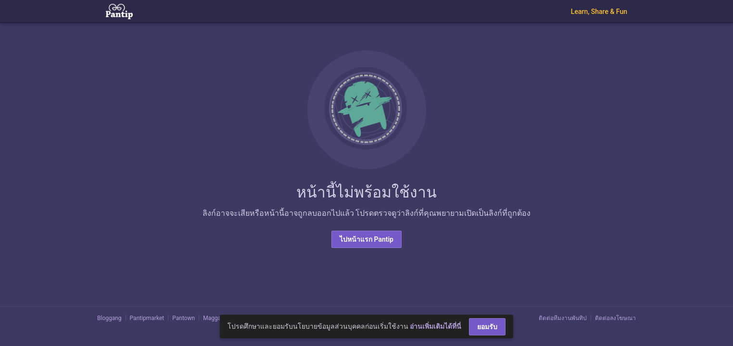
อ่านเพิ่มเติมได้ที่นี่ (435, 326)
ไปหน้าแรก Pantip (366, 239)
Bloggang (109, 318)
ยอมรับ (487, 327)
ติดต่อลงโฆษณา (615, 318)
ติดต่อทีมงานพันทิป (563, 318)
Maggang (215, 318)
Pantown (183, 318)
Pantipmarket (147, 318)
